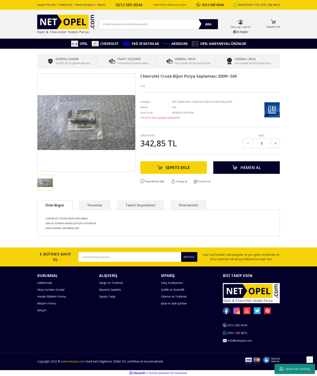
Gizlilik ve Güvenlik (172, 290)
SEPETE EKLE (173, 167)
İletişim (101, 4)
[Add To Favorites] (152, 182)
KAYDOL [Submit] (189, 257)
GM (142, 86)
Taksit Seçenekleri (140, 205)
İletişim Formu (46, 303)
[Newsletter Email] (137, 257)
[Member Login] (240, 22)
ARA (208, 24)
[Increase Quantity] (275, 143)
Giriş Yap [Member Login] (235, 27)
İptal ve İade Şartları (174, 303)
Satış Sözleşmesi (172, 283)
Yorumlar (94, 205)
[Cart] (273, 24)
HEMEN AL (246, 167)
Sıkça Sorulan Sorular (51, 290)
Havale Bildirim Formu (51, 296)
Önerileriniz (188, 205)
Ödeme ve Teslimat (174, 296)
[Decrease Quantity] (248, 143)
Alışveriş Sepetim (110, 290)
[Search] (158, 24)
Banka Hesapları (84, 4)
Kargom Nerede (46, 4)
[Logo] (65, 24)
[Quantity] (262, 143)
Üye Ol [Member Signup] (246, 27)
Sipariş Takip (107, 296)
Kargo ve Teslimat (111, 283)
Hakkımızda (65, 4)
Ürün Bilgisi (54, 205)
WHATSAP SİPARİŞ (295, 369)
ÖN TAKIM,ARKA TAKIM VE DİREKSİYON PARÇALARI (202, 102)
